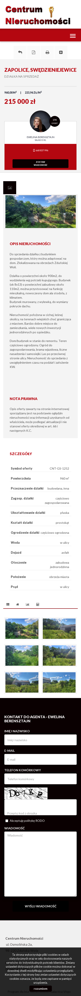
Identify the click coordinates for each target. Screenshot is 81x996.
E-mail (9, 750)
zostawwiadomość (40, 163)
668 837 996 (40, 150)
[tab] (9, 187)
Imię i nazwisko (17, 731)
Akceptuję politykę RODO (25, 820)
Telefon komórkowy (22, 770)
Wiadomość (14, 828)
